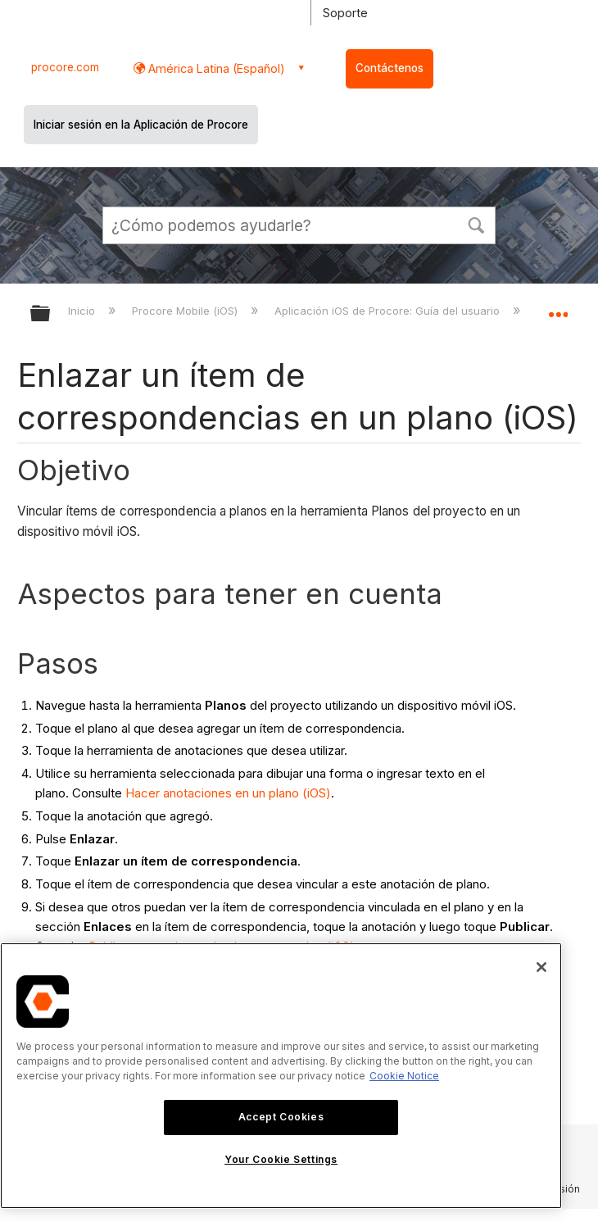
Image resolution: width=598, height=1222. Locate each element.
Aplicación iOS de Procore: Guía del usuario (388, 310)
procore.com (65, 67)
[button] (476, 223)
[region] (281, 1076)
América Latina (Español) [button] (215, 68)
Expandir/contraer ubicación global (558, 308)
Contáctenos (390, 68)
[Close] (541, 967)
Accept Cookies (281, 1117)
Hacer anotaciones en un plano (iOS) (228, 793)
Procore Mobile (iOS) (186, 310)
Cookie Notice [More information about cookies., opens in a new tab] (404, 1076)
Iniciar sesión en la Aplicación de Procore (141, 124)
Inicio (83, 310)
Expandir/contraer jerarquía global (51, 314)
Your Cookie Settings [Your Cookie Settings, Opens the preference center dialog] (281, 1159)
